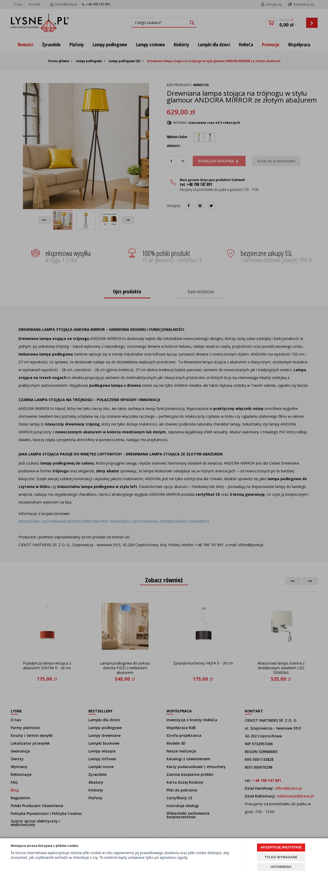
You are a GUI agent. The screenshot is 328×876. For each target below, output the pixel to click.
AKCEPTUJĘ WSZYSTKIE (280, 847)
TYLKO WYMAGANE (281, 857)
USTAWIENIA (281, 867)
